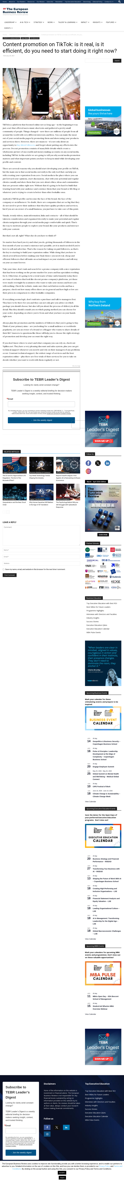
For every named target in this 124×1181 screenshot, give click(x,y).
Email (10, 399)
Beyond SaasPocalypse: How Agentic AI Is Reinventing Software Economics (68, 478)
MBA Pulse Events (93, 632)
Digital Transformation (10, 472)
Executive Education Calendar (97, 629)
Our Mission (40, 2)
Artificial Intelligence (63, 472)
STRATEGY (39, 22)
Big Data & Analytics (9, 499)
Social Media (34, 35)
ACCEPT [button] (62, 1173)
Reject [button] (62, 1178)
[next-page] (8, 512)
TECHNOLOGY (34, 38)
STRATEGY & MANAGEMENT (18, 35)
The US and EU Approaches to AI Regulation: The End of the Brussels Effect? (14, 478)
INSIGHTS (97, 22)
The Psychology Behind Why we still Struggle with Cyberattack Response (67, 504)
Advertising (86, 2)
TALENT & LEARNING (67, 22)
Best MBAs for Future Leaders (98, 607)
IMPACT (85, 22)
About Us (12, 2)
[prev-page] (4, 512)
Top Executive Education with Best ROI (101, 603)
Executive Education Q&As (96, 625)
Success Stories (92, 621)
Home (5, 2)
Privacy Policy (104, 1166)
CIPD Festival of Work (101, 787)
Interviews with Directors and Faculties (101, 614)
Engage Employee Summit (103, 767)
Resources (31, 2)
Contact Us (109, 2)
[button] (119, 2)
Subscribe (50, 2)
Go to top (76, 366)
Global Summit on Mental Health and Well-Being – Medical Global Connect (106, 776)
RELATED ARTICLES (11, 452)
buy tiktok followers (26, 145)
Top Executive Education (73, 2)
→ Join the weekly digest (41, 420)
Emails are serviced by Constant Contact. (59, 413)
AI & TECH (25, 22)
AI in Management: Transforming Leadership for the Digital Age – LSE (106, 921)
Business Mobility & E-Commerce (40, 472)
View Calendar (90, 802)
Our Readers (21, 2)
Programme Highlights (95, 610)
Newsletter (59, 2)
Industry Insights (92, 618)
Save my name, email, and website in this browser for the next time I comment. (35, 569)
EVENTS (8, 28)
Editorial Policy (97, 2)
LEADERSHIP (10, 22)
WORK (51, 22)
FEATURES (111, 22)
